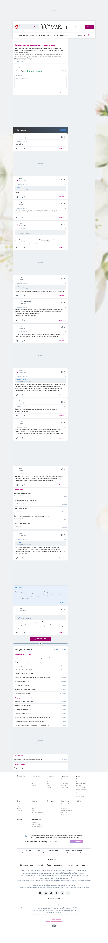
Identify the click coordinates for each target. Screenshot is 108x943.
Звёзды (79, 801)
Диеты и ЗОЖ (64, 787)
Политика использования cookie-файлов (34, 853)
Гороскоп (20, 819)
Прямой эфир (62, 35)
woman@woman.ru (55, 916)
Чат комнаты (21, 776)
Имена (78, 794)
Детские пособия (80, 796)
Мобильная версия (55, 898)
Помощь (40, 850)
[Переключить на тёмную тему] (88, 35)
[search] (82, 35)
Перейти (63, 130)
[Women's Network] (54, 861)
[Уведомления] (92, 35)
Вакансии (83, 853)
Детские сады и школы (82, 792)
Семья (48, 785)
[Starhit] (49, 865)
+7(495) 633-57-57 (56, 919)
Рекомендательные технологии (54, 921)
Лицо (33, 803)
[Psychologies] (69, 865)
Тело (33, 808)
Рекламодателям (56, 853)
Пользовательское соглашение (72, 850)
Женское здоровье (66, 778)
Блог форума (35, 822)
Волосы (33, 806)
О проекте (29, 850)
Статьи (89, 27)
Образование (35, 781)
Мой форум (23, 35)
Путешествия (64, 808)
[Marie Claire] (58, 865)
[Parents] (84, 865)
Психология (64, 781)
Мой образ (50, 801)
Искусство (63, 806)
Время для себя (65, 803)
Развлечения (65, 801)
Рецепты (19, 806)
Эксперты (51, 35)
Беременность (64, 785)
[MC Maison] (41, 865)
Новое (32, 35)
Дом (18, 801)
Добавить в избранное (35, 71)
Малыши (78, 778)
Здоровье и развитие (81, 789)
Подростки (79, 785)
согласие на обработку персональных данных (48, 835)
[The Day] (32, 865)
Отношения (50, 776)
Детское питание (80, 787)
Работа (33, 783)
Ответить (62, 148)
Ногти (33, 810)
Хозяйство (19, 803)
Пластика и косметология (38, 812)
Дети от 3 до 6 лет (80, 781)
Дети (78, 776)
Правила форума (53, 850)
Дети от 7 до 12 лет (81, 783)
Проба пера (64, 812)
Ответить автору (18, 75)
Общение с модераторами (38, 826)
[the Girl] (77, 865)
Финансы (34, 785)
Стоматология (64, 783)
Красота (34, 801)
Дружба (48, 781)
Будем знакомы (65, 814)
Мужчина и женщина (52, 778)
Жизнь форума (36, 819)
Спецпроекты (71, 853)
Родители (49, 787)
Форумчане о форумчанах (38, 828)
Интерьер (19, 808)
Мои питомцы (20, 810)
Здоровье (64, 776)
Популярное (40, 35)
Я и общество (36, 776)
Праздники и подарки (66, 810)
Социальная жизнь (36, 778)
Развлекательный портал (38, 824)
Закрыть (62, 602)
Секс (48, 783)
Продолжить (61, 92)
